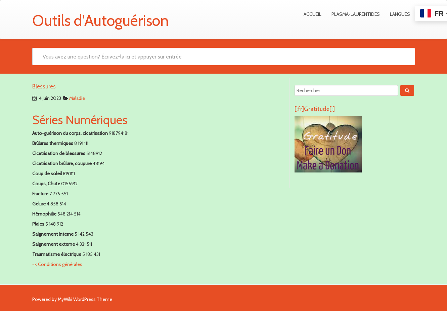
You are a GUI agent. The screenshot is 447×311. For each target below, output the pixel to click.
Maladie (77, 98)
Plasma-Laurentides (355, 14)
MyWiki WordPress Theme (85, 299)
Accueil (312, 14)
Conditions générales (57, 264)
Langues (400, 14)
